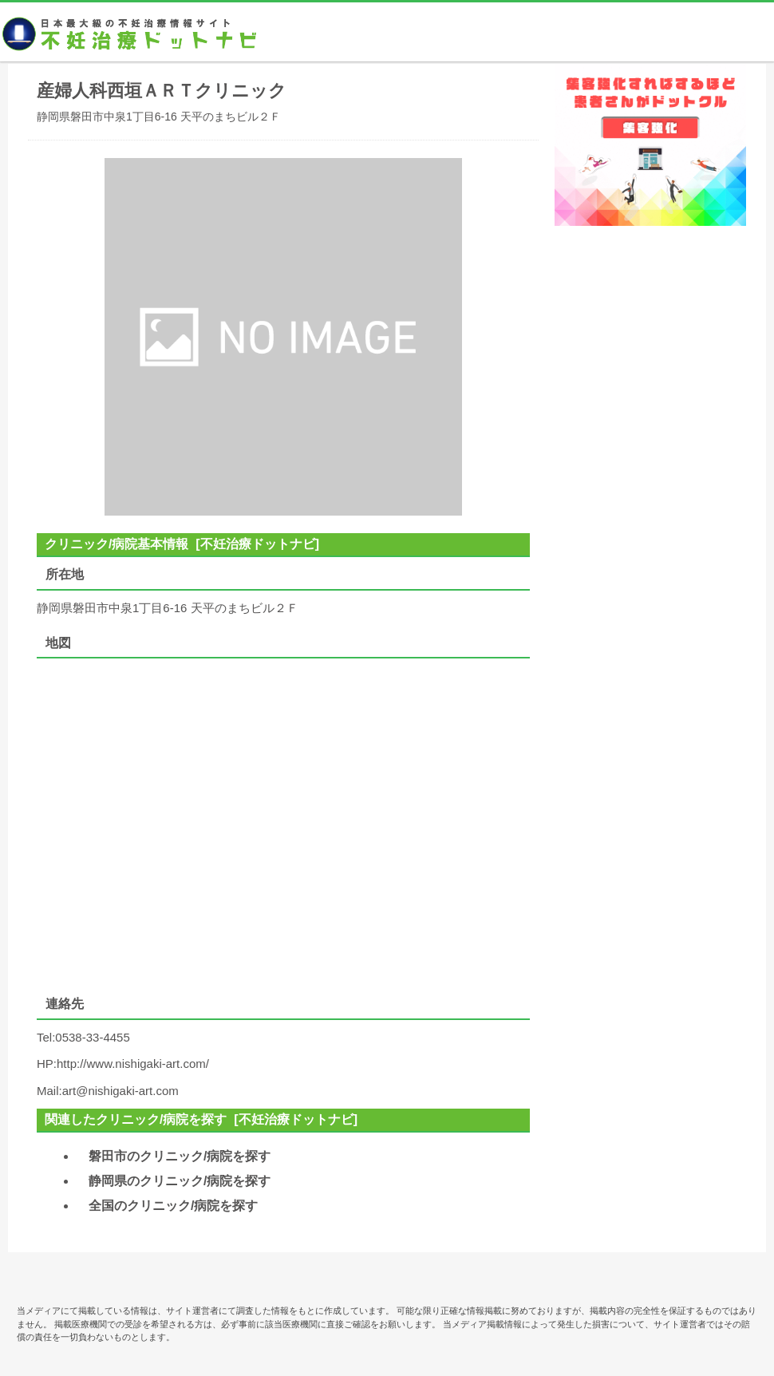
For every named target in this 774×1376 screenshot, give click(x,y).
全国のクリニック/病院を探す (173, 1205)
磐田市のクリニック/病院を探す (180, 1156)
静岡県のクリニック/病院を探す (180, 1181)
